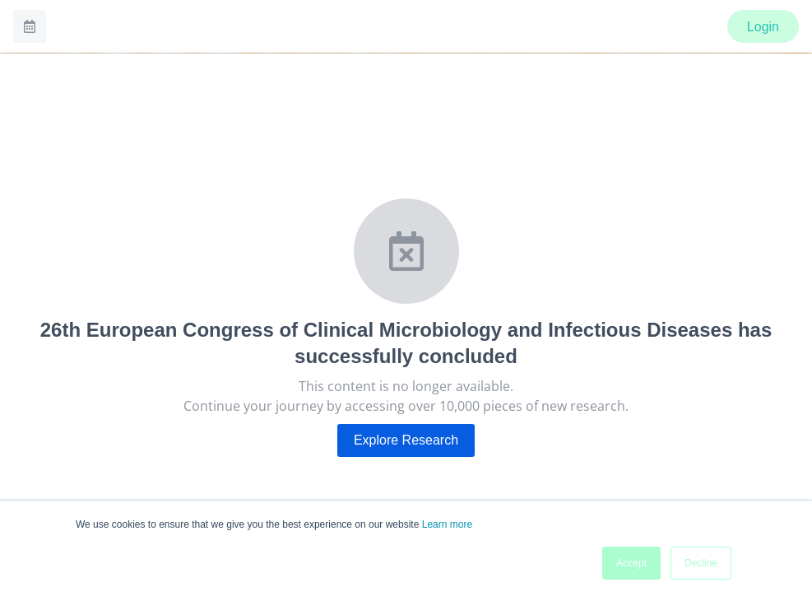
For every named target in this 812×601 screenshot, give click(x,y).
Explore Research (406, 440)
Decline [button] (700, 563)
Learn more (447, 524)
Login (763, 27)
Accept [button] (631, 563)
